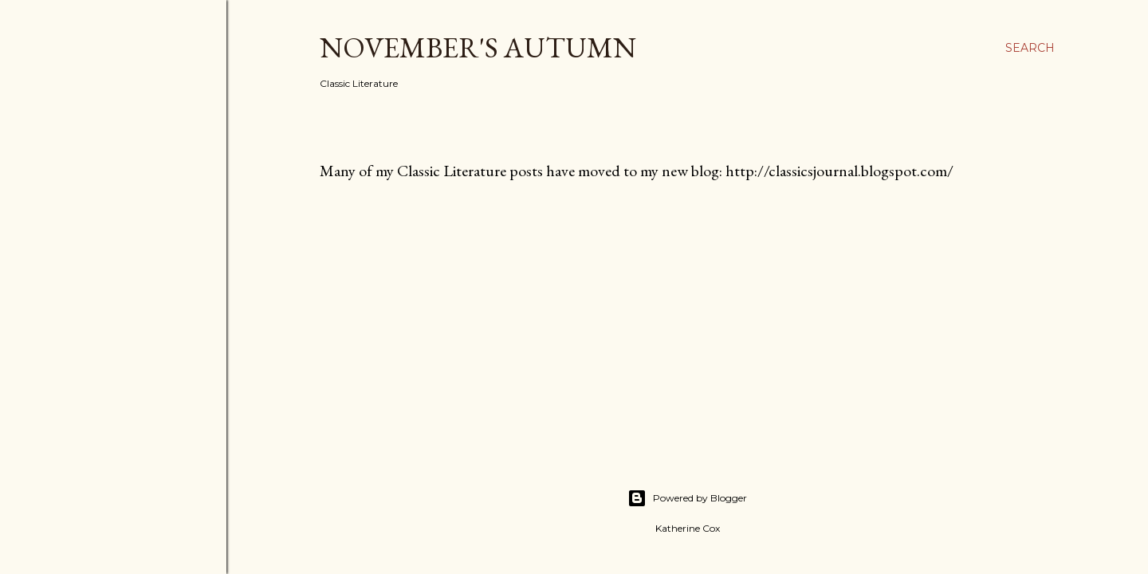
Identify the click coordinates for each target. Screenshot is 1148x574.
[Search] (1030, 48)
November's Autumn (478, 47)
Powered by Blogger (687, 498)
